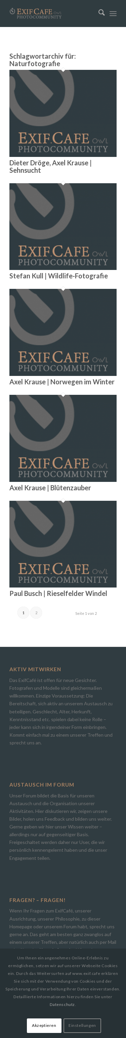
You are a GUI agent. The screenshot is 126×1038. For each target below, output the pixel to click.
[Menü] (113, 13)
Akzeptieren (44, 1025)
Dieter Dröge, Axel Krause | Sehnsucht (50, 166)
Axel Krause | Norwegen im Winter (62, 382)
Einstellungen (82, 1025)
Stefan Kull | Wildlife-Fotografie (58, 276)
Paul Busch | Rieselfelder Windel (58, 593)
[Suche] (98, 13)
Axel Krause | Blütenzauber (50, 488)
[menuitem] (98, 13)
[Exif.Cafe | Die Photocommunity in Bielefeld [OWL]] (52, 13)
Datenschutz (62, 1004)
